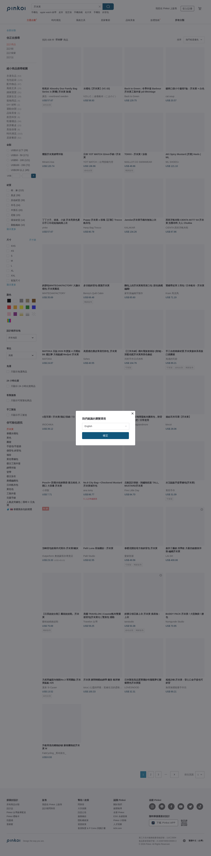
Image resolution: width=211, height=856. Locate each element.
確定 (105, 435)
